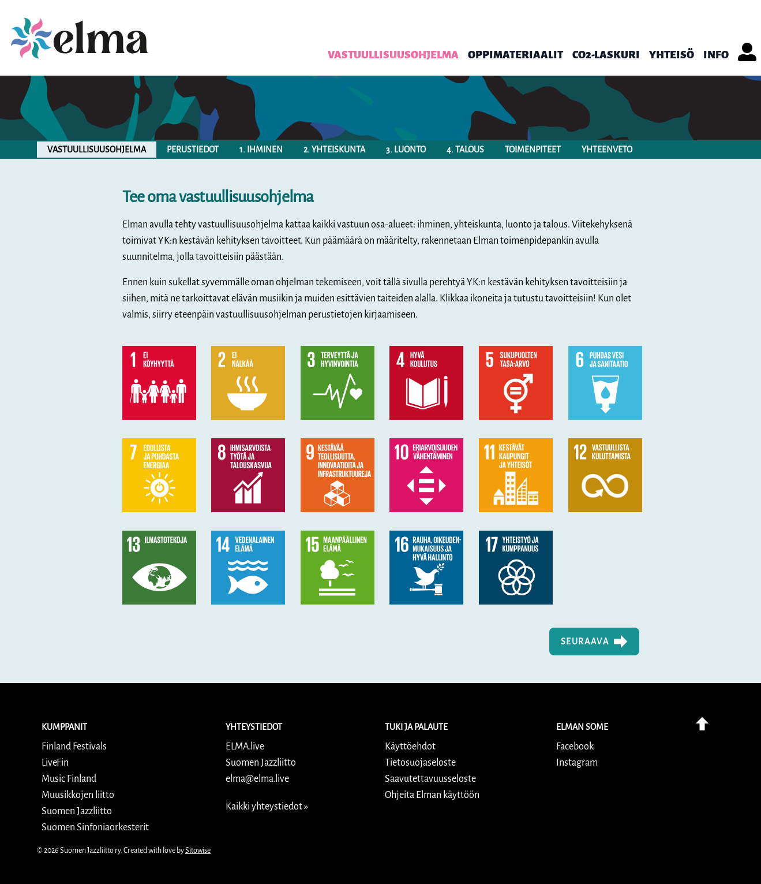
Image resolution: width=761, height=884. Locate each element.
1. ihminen (261, 149)
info (716, 55)
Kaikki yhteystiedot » (267, 806)
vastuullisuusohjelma (96, 149)
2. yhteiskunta (334, 149)
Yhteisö (671, 55)
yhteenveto (607, 149)
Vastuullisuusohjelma (393, 55)
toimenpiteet (533, 149)
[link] (80, 37)
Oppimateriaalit (515, 55)
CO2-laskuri (606, 55)
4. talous (465, 149)
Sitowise (198, 850)
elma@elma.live (257, 779)
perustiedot (193, 149)
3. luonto (406, 149)
